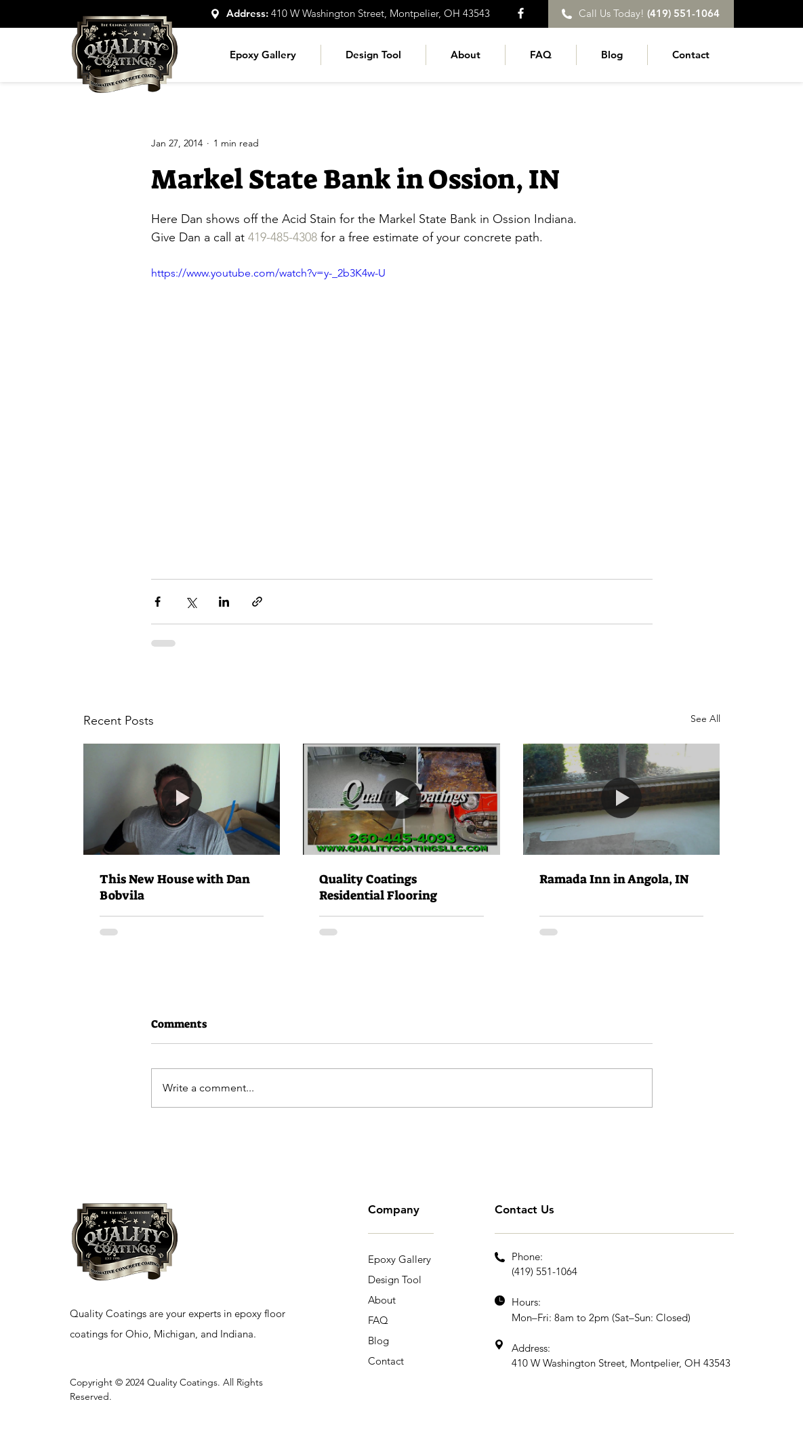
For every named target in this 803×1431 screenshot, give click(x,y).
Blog (378, 1340)
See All (705, 718)
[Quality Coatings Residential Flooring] (401, 799)
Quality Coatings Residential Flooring (378, 887)
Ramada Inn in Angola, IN (613, 879)
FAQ (378, 1320)
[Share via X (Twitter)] (190, 601)
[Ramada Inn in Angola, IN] (621, 799)
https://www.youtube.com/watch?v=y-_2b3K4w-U (268, 272)
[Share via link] (257, 601)
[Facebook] (521, 13)
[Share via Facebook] (157, 601)
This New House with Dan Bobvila (175, 887)
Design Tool (394, 1279)
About (382, 1299)
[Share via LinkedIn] (224, 601)
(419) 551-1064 (544, 1271)
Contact (386, 1360)
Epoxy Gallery (399, 1259)
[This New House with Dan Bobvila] (182, 799)
